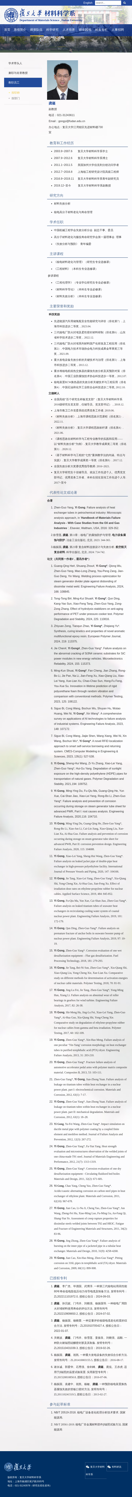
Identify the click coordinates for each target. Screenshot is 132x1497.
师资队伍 (36, 29)
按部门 (16, 98)
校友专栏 (101, 29)
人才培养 (69, 29)
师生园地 (85, 29)
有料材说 (114, 1466)
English (88, 2)
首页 (7, 29)
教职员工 (13, 82)
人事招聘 (118, 29)
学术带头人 (15, 63)
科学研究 (52, 29)
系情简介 (20, 29)
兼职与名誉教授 (18, 72)
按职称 (16, 92)
